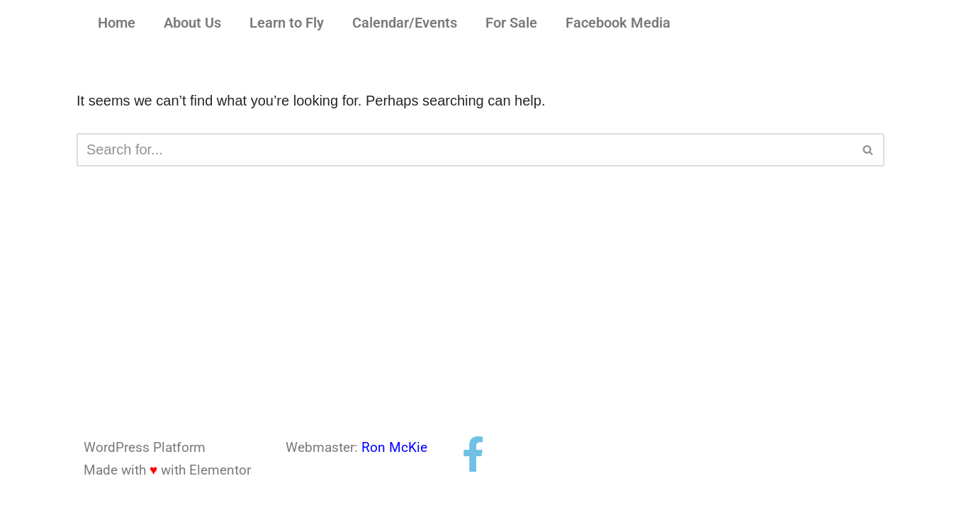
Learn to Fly (286, 23)
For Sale (511, 23)
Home (116, 23)
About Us (192, 23)
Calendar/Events (404, 23)
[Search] (465, 149)
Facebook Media (618, 23)
